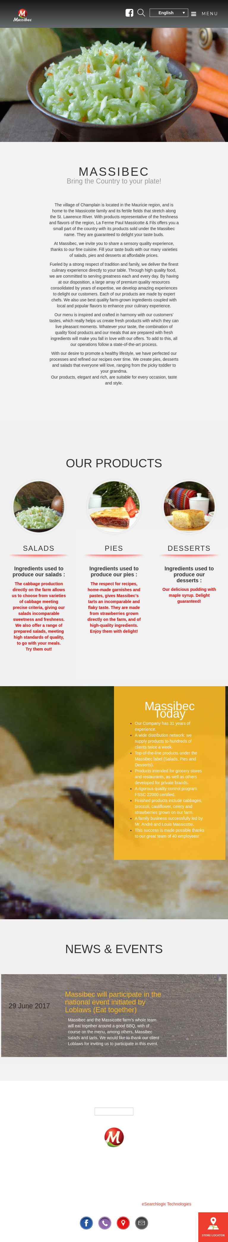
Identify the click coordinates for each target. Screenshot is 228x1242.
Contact (183, 1167)
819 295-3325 (92, 1189)
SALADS (39, 548)
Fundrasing (100, 1167)
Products (63, 1167)
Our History (109, 1176)
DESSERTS (189, 548)
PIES (114, 548)
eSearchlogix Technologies (166, 1204)
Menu (204, 14)
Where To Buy (144, 1167)
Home (32, 1167)
